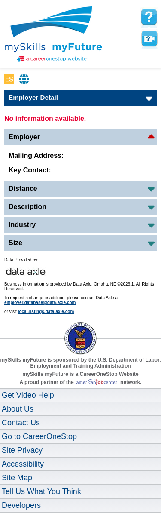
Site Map (17, 477)
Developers (21, 505)
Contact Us (21, 422)
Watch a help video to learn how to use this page (149, 38)
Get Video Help (28, 395)
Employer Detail (33, 97)
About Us (17, 409)
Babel (24, 79)
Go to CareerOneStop (39, 436)
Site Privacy (22, 450)
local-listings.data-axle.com (46, 311)
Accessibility (23, 464)
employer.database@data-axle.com (40, 302)
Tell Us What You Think (41, 491)
